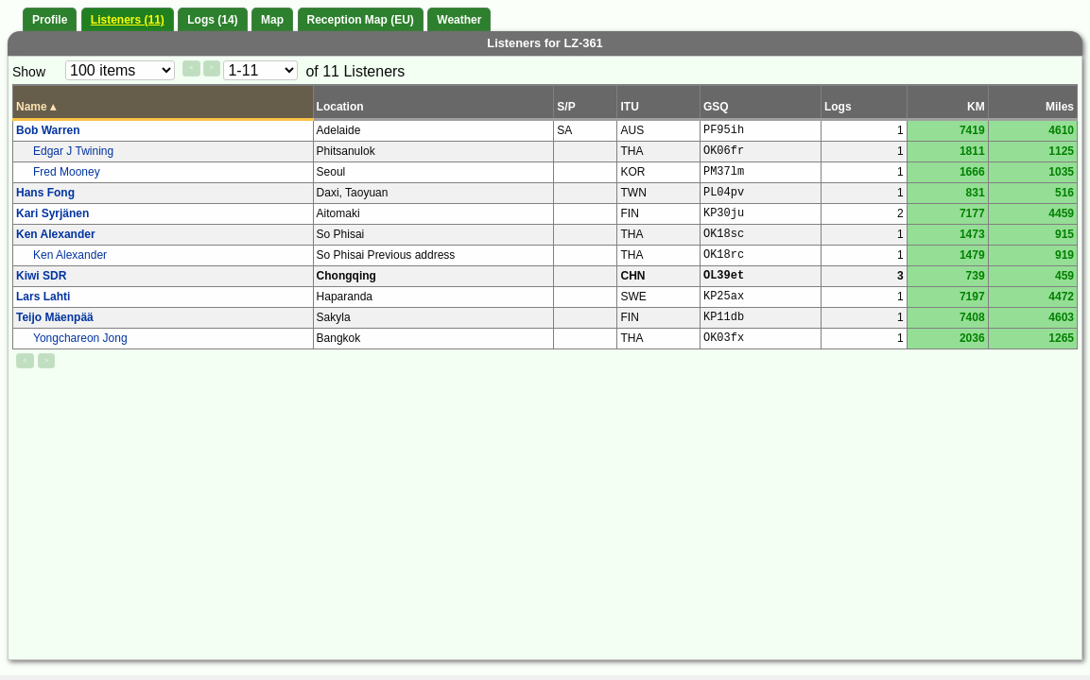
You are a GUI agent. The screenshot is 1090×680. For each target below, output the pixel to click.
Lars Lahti (43, 296)
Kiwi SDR (41, 275)
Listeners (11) (127, 19)
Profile (49, 19)
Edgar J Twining (73, 151)
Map (272, 19)
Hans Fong (45, 192)
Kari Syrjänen (52, 213)
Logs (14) (212, 19)
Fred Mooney (66, 171)
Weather (459, 19)
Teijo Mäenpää (55, 317)
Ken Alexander (55, 234)
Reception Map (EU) (360, 19)
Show (28, 71)
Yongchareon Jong (80, 338)
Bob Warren (48, 130)
